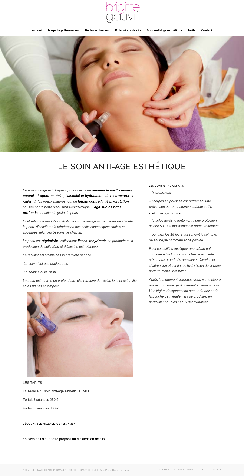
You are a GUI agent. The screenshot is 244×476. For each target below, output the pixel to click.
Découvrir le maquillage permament (50, 424)
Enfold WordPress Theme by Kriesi (110, 470)
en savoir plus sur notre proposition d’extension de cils (64, 439)
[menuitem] (37, 30)
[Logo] (122, 12)
